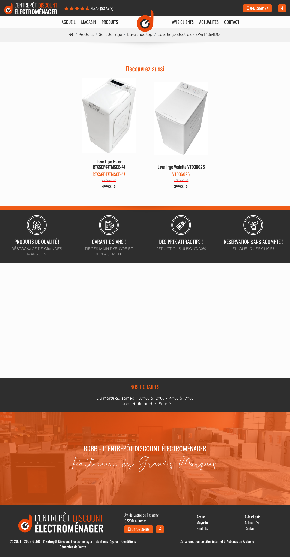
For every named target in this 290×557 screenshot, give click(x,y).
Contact (231, 22)
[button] (86, 115)
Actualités (209, 22)
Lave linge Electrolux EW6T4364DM (189, 35)
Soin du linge (110, 35)
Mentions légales (106, 541)
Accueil (69, 22)
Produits (110, 22)
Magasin (88, 22)
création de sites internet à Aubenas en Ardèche (221, 541)
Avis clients (183, 22)
